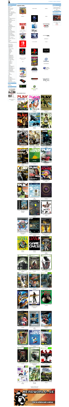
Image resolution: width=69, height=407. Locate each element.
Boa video (37, 386)
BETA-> (9, 7)
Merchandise (10, 27)
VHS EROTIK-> (10, 78)
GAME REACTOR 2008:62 (46, 128)
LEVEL (10, 53)
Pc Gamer (46, 41)
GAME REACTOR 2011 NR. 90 (34, 345)
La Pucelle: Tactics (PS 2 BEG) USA (23, 326)
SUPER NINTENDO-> (12, 71)
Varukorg (54, 11)
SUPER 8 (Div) (10, 44)
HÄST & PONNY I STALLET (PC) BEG (46, 304)
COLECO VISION (34, 8)
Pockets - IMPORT (10, 37)
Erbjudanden (55, 14)
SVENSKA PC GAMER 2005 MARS (46, 146)
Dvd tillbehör (10, 19)
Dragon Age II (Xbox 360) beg (46, 363)
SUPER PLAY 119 (22, 198)
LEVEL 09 (34, 127)
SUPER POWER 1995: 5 (46, 180)
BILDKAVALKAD (10, 9)
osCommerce (36, 387)
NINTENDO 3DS (11, 55)
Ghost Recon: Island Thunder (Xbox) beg (46, 381)
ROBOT (10, 65)
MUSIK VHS (10, 28)
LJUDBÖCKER (10, 25)
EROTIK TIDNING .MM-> (11, 20)
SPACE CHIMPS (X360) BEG (34, 288)
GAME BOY (22, 16)
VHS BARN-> (10, 77)
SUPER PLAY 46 (22, 128)
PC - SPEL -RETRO (34, 41)
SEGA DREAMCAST (11, 66)
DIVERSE (46, 8)
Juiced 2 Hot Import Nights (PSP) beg (23, 309)
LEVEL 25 (22, 250)
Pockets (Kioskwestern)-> (11, 32)
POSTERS (9, 40)
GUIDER (46, 16)
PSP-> (9, 64)
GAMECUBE (10, 51)
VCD (9, 75)
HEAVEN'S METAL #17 (12, 99)
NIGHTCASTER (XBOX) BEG (46, 345)
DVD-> (9, 17)
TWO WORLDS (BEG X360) (46, 288)
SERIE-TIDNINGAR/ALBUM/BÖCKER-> (12, 42)
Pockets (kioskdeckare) (11, 31)
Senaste (9, 86)
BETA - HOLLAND (10, 8)
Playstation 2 (10, 62)
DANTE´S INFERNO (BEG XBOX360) (34, 270)
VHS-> (9, 76)
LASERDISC (10, 24)
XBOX (9, 73)
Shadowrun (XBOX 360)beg (23, 288)
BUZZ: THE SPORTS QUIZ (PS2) (22, 345)
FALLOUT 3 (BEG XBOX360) (23, 270)
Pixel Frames (10, 30)
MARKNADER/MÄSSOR (11, 26)
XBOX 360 (10, 74)
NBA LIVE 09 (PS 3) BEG (46, 214)
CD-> (9, 16)
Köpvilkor (9, 84)
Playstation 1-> (11, 61)
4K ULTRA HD (10, 6)
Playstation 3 (10, 63)
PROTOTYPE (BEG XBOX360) (46, 270)
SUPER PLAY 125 (22, 181)
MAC (9, 54)
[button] (50, 1)
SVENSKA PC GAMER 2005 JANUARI (34, 146)
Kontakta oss (10, 85)
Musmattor (9, 29)
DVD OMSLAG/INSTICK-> (12, 18)
